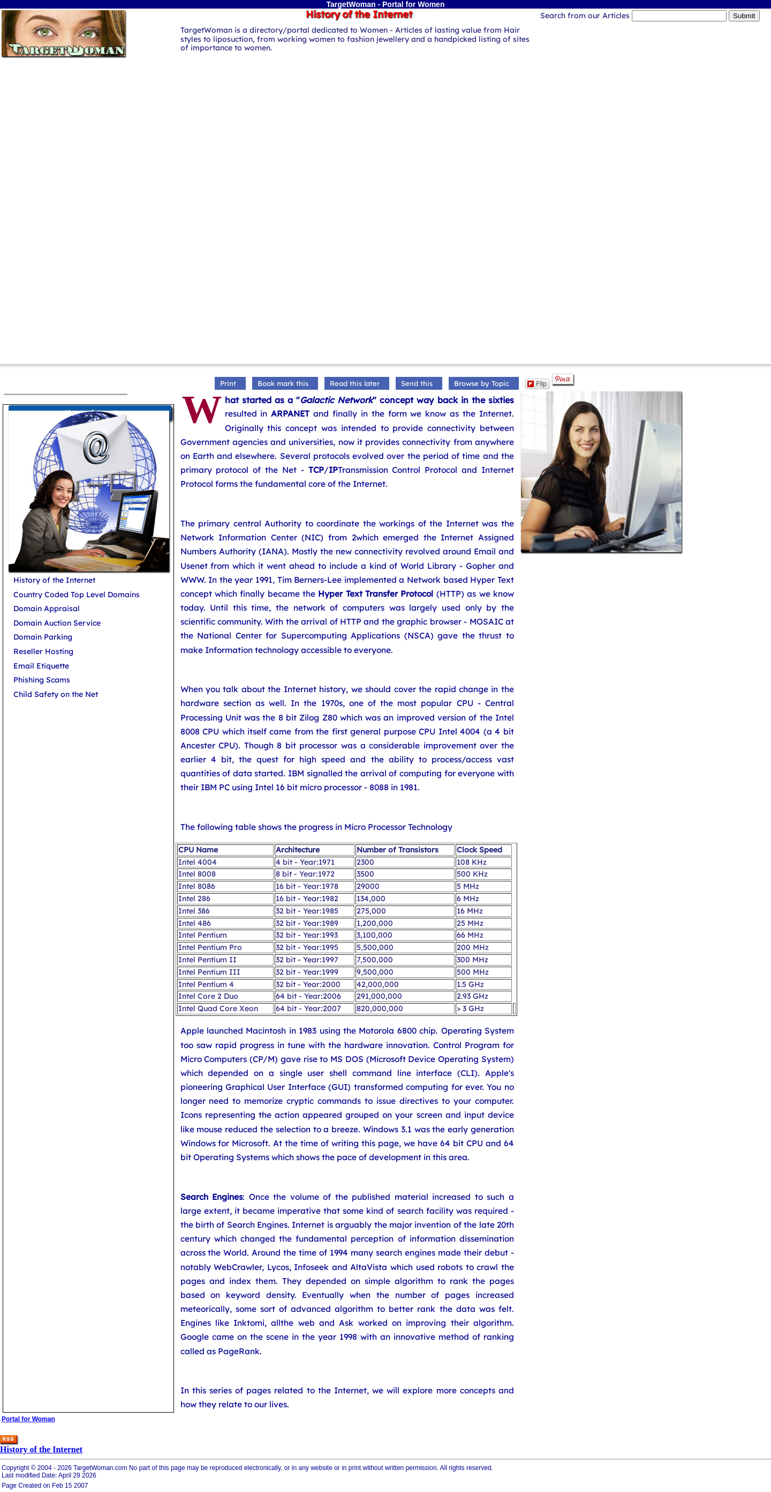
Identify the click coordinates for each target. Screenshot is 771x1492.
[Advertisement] (385, 135)
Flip (536, 384)
